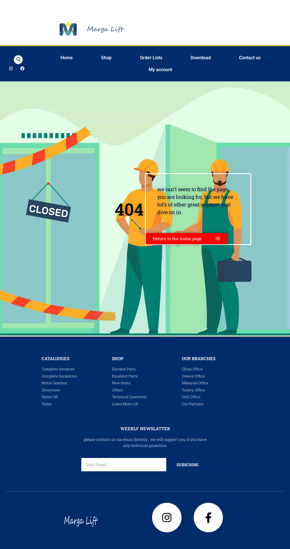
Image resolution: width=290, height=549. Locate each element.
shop (117, 358)
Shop (106, 57)
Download (201, 57)
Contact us (250, 57)
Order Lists (151, 57)
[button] (18, 59)
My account (160, 69)
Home (67, 57)
